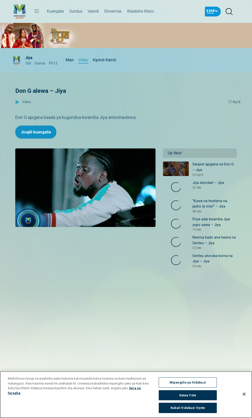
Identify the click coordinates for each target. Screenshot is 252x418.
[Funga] (244, 394)
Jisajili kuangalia (36, 132)
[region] (126, 394)
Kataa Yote (187, 395)
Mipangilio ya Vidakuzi (188, 382)
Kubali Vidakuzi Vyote (188, 408)
